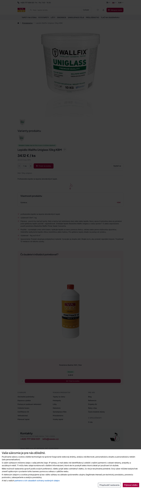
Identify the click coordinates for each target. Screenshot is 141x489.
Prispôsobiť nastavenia (109, 485)
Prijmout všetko (131, 485)
